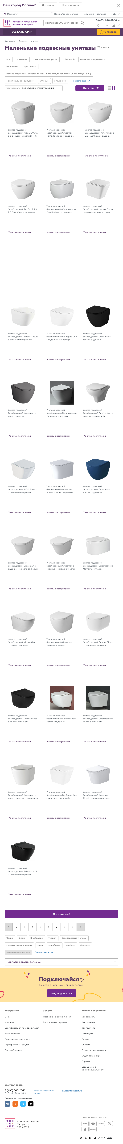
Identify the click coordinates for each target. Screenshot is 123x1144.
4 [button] (32, 927)
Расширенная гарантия (55, 1022)
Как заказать (88, 1017)
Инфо (115, 14)
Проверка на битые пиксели (57, 1017)
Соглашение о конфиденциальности (93, 1068)
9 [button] (73, 927)
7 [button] (56, 927)
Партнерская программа (17, 1039)
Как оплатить (88, 1022)
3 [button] (24, 927)
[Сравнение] (106, 25)
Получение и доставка (94, 14)
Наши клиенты (12, 1033)
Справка (86, 1061)
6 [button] (48, 927)
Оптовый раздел (13, 1050)
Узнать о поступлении (20, 156)
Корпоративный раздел (17, 1045)
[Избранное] (98, 25)
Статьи (85, 1039)
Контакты (9, 1022)
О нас (8, 1017)
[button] (48, 5)
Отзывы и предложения (94, 1050)
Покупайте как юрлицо (66, 14)
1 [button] (8, 927)
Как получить (88, 1028)
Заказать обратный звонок (43, 1092)
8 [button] (65, 927)
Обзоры (86, 1045)
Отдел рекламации (91, 1056)
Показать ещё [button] (61, 914)
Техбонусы (87, 1033)
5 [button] (40, 927)
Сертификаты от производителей (22, 1028)
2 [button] (16, 927)
